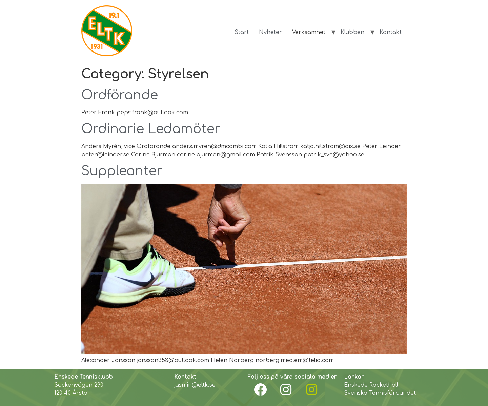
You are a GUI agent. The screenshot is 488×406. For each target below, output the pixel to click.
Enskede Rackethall (371, 385)
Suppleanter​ (121, 171)
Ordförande (119, 95)
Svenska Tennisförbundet (380, 393)
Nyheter (270, 32)
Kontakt (391, 32)
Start (242, 32)
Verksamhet (308, 32)
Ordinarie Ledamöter (150, 129)
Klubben (352, 32)
